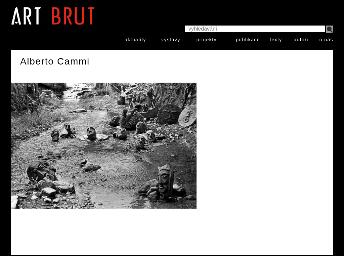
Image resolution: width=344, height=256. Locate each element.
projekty (207, 39)
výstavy (170, 39)
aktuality (135, 39)
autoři (301, 39)
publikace (248, 39)
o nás (326, 39)
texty (276, 39)
